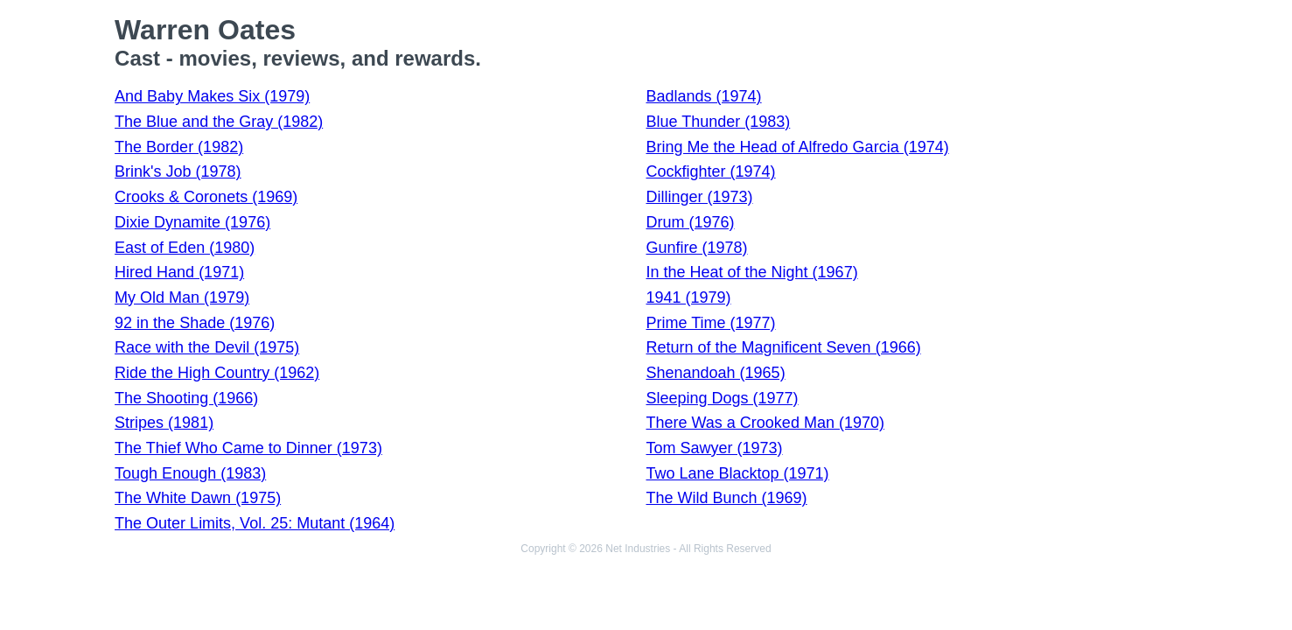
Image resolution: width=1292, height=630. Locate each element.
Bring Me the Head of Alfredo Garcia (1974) (797, 147)
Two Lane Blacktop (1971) (737, 473)
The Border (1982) (179, 147)
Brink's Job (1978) (178, 171)
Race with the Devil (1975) (207, 347)
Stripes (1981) (164, 422)
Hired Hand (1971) (179, 272)
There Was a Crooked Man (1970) (764, 422)
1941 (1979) (688, 297)
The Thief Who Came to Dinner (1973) (248, 448)
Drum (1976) (690, 222)
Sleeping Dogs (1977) (722, 398)
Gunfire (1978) (696, 247)
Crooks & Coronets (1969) (206, 197)
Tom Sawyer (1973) (714, 448)
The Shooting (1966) (186, 398)
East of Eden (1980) (185, 247)
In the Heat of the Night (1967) (751, 272)
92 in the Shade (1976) (195, 323)
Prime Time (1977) (710, 323)
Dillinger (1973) (699, 197)
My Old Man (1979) (182, 297)
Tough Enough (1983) (190, 473)
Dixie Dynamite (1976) (192, 222)
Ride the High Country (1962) (217, 373)
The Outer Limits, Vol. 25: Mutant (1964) (255, 523)
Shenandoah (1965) (715, 373)
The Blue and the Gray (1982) (219, 121)
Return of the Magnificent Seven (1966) (783, 347)
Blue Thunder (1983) (718, 121)
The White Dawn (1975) (198, 498)
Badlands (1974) (703, 96)
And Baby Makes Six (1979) (212, 96)
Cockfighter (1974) (710, 171)
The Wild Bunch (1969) (726, 498)
